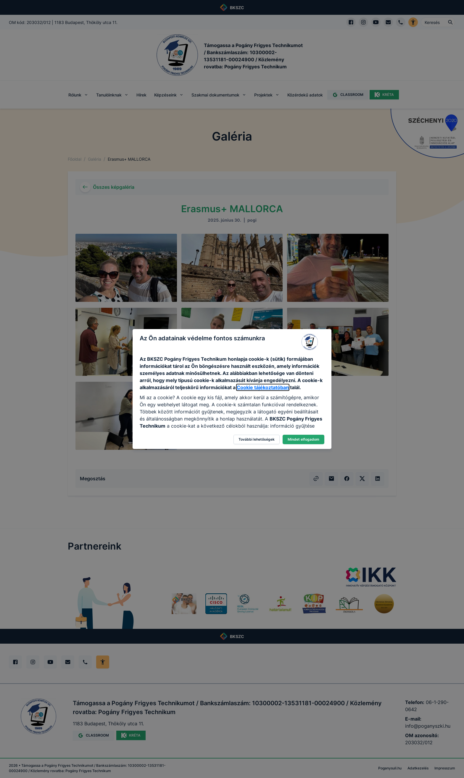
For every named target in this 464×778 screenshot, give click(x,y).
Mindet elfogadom (303, 439)
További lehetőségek (257, 439)
